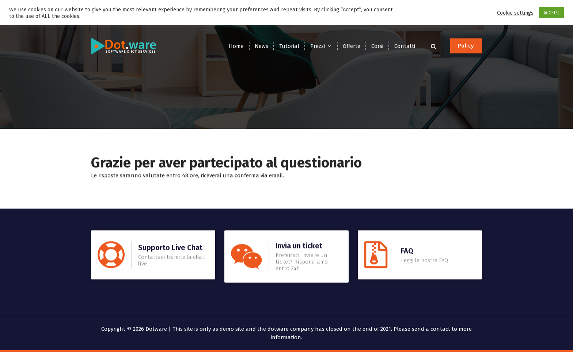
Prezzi (317, 46)
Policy (466, 45)
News (261, 46)
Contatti (404, 46)
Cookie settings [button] (515, 13)
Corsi (377, 46)
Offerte (351, 46)
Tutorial (289, 46)
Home (236, 46)
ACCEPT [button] (551, 12)
